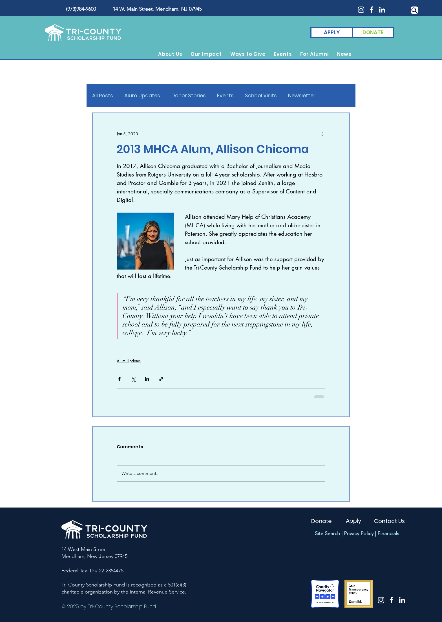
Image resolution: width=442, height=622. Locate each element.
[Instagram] (361, 9)
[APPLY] (331, 32)
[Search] (414, 10)
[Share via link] (160, 379)
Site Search (327, 533)
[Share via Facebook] (119, 379)
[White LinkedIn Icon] (382, 9)
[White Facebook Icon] (371, 9)
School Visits (261, 95)
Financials (388, 533)
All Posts (102, 95)
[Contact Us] (389, 520)
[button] (170, 54)
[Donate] (321, 520)
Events (225, 95)
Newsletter (301, 95)
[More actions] (322, 133)
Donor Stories (188, 95)
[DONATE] (373, 32)
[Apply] (353, 520)
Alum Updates (142, 95)
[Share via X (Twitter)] (133, 379)
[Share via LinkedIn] (147, 379)
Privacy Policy (359, 533)
